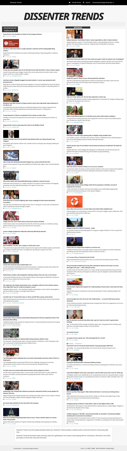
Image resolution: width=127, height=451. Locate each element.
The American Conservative (18, 303)
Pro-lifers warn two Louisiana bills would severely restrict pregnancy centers (26, 370)
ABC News (14, 187)
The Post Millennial (78, 192)
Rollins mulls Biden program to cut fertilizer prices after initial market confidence (91, 116)
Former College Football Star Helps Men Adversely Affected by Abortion (24, 231)
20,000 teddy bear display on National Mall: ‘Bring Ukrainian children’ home (25, 339)
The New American (16, 325)
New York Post (15, 90)
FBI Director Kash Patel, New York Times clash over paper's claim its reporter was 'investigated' (95, 59)
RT (12, 270)
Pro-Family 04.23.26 (72, 332)
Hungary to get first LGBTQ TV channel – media (81, 228)
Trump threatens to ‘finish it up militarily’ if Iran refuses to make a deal (24, 115)
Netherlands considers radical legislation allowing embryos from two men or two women (30, 275)
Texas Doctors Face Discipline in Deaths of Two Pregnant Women (22, 34)
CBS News (78, 103)
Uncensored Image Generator (30, 448)
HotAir (13, 147)
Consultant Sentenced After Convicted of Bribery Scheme (84, 362)
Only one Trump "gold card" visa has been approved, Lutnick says (86, 97)
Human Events (15, 251)
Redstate (14, 168)
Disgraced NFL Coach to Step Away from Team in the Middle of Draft (23, 125)
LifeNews (14, 36)
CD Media (76, 423)
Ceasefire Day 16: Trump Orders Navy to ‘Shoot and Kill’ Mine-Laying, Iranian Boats (28, 297)
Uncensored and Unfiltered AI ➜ (10, 29)
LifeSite (13, 281)
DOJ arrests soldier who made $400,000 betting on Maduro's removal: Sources (26, 181)
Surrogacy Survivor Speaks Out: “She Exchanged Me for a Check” (86, 338)
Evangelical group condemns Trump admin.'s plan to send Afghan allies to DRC (90, 404)
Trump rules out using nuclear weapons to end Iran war (83, 247)
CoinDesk (76, 215)
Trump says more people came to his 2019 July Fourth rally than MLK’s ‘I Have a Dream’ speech (31, 70)
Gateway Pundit (15, 127)
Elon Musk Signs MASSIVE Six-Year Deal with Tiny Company (20, 403)
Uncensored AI (17, 448)
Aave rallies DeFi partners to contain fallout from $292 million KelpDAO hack (89, 209)
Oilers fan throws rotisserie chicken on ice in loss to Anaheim (85, 166)
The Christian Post (78, 409)
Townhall (14, 56)
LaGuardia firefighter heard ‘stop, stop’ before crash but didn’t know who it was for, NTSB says (95, 373)
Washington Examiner (17, 76)
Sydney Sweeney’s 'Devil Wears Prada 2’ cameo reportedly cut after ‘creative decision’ (92, 40)
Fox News (14, 111)
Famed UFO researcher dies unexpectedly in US (17, 265)
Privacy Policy (110, 448)
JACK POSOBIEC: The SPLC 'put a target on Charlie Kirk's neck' (21, 245)
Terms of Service (100, 448)
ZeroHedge (76, 350)
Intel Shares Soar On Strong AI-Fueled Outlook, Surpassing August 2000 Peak (90, 346)
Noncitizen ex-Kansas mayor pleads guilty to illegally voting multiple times (89, 135)
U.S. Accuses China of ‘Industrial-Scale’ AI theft (80, 257)
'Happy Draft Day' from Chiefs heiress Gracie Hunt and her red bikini (23, 221)
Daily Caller (76, 153)
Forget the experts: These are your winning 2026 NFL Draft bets (86, 78)
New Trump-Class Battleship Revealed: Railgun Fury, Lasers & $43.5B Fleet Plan (26, 162)
